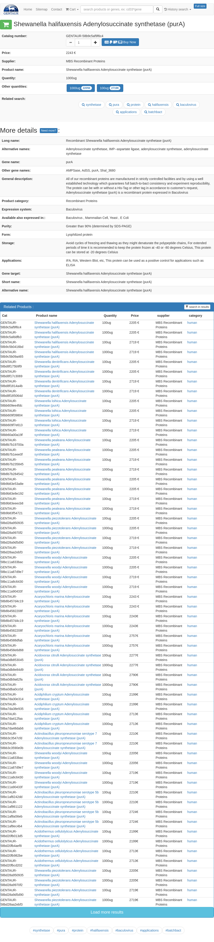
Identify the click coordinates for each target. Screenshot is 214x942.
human (192, 322)
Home (28, 9)
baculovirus (186, 104)
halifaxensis (158, 104)
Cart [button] (72, 9)
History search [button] (177, 9)
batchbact (153, 112)
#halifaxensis (99, 930)
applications (126, 112)
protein (134, 104)
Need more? (48, 130)
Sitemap (41, 9)
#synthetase (41, 930)
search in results (197, 307)
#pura (61, 930)
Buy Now (120, 42)
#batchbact (173, 930)
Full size (200, 6)
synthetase (91, 104)
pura (114, 104)
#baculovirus (124, 930)
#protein (77, 930)
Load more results (107, 912)
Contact (56, 9)
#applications (149, 930)
